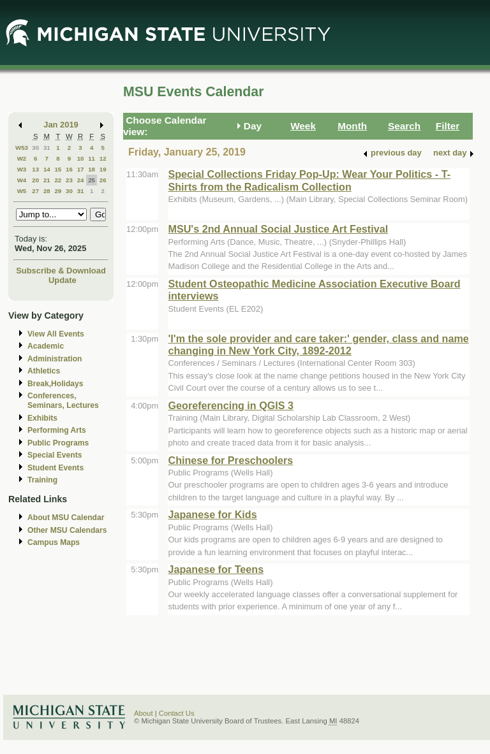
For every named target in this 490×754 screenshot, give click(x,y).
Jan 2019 (60, 124)
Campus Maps (53, 542)
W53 (21, 147)
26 (103, 180)
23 (69, 180)
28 (46, 190)
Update (62, 280)
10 (80, 158)
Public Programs (58, 443)
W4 (22, 180)
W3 (22, 169)
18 (91, 169)
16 (69, 169)
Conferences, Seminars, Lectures (63, 400)
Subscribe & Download (61, 270)
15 (57, 169)
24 (80, 180)
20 (35, 180)
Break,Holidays (55, 383)
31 (46, 147)
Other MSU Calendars (67, 530)
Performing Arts (56, 430)
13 (35, 169)
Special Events (54, 455)
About (143, 713)
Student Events (55, 467)
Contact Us (177, 713)
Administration (54, 358)
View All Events (55, 334)
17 (80, 169)
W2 (22, 158)
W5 (22, 190)
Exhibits (42, 418)
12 (103, 158)
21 (46, 180)
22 (57, 180)
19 (103, 169)
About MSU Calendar (65, 517)
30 (35, 147)
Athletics (43, 370)
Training (42, 479)
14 (46, 169)
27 (35, 190)
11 (91, 158)
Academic (45, 346)
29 (57, 190)
